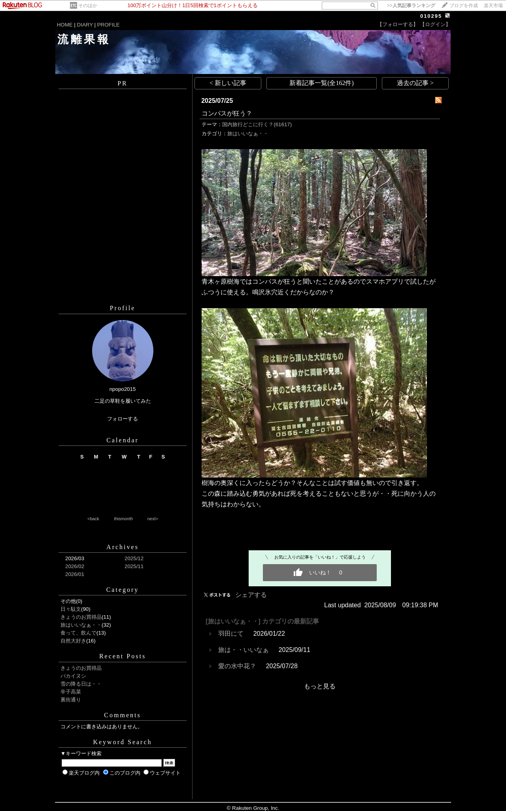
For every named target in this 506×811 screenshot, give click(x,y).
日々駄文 (70, 609)
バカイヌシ (73, 676)
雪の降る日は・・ (81, 684)
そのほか (87, 5)
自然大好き (73, 641)
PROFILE (108, 25)
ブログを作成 (463, 5)
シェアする (251, 594)
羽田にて (231, 633)
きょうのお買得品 (81, 617)
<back (93, 518)
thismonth (123, 518)
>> (411, 5)
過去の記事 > (415, 83)
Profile (123, 308)
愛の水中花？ (237, 666)
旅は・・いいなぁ (243, 649)
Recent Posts (122, 656)
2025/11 (134, 566)
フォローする (122, 419)
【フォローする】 (397, 24)
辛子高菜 (70, 692)
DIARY (85, 25)
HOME (65, 25)
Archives (122, 547)
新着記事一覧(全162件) (321, 83)
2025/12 (134, 558)
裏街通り (70, 700)
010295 (431, 16)
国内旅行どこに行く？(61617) (257, 124)
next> (152, 518)
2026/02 (74, 566)
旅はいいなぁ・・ (81, 625)
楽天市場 (493, 5)
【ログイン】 (435, 24)
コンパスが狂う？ (227, 113)
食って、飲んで (78, 633)
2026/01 (74, 574)
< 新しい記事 (228, 83)
